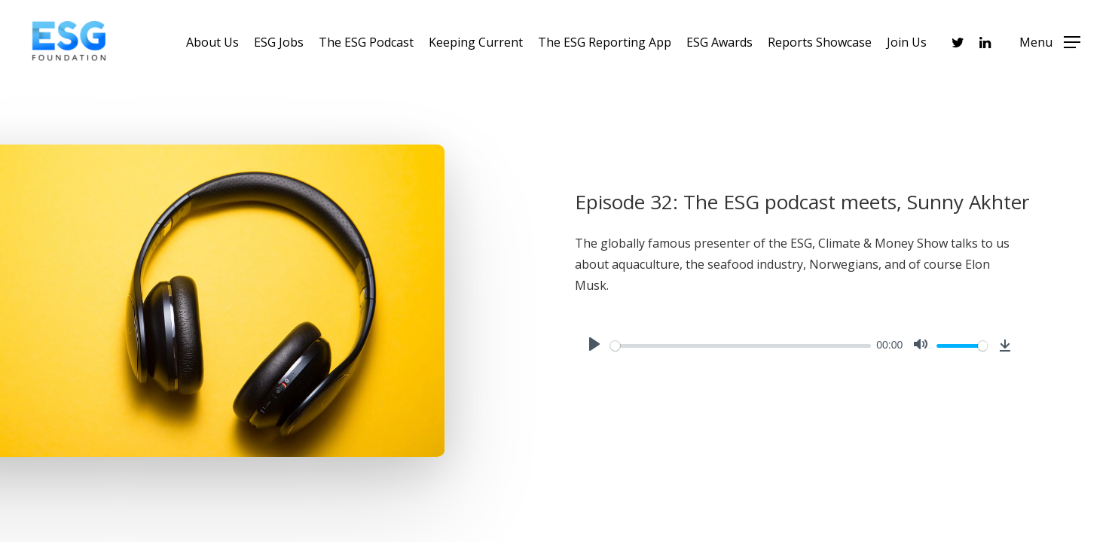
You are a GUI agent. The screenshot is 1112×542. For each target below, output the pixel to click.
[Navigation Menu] (1049, 42)
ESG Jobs (279, 42)
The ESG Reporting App (604, 42)
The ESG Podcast (366, 42)
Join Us (907, 42)
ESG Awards (719, 42)
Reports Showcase (820, 42)
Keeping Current (476, 42)
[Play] (594, 345)
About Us (212, 42)
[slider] (740, 346)
